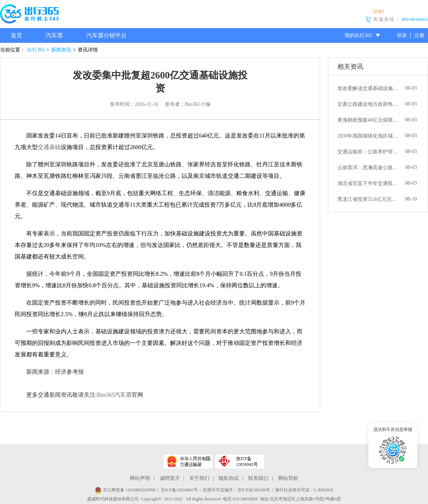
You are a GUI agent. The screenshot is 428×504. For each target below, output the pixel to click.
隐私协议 (229, 478)
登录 (402, 35)
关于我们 (199, 478)
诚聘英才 (170, 478)
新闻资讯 (61, 50)
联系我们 (258, 478)
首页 (16, 35)
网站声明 (140, 478)
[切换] (378, 11)
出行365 (36, 50)
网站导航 (288, 478)
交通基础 (49, 147)
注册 (419, 35)
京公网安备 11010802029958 (125, 489)
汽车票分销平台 (106, 35)
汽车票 (54, 35)
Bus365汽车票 (114, 395)
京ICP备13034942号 (179, 489)
